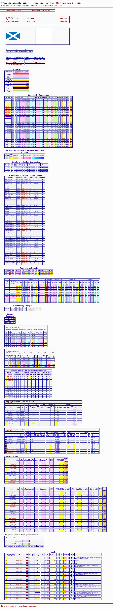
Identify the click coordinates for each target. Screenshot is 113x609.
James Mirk (13, 477)
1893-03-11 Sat (25, 226)
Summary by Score (16, 370)
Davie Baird (9, 413)
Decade (8, 59)
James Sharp (13, 480)
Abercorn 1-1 (10, 389)
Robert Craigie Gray (11, 473)
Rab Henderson (12, 518)
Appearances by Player (11, 429)
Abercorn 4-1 (10, 384)
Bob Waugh (13, 513)
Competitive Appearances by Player (15, 401)
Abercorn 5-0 (10, 387)
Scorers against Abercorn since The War (17, 49)
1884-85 (18, 286)
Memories (26, 5)
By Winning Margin (18, 61)
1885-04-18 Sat (19, 563)
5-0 (48, 574)
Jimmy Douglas (12, 499)
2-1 (48, 582)
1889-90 (18, 292)
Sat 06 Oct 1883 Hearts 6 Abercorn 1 (21, 71)
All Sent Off (9, 64)
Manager (27, 59)
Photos (19, 5)
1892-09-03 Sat (25, 217)
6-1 (48, 558)
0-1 (48, 579)
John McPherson (12, 482)
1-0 (48, 563)
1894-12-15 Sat (25, 185)
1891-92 (18, 296)
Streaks (27, 57)
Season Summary (39, 59)
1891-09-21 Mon (25, 232)
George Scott (10, 415)
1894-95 (18, 300)
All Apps (15, 62)
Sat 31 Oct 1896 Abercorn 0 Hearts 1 (21, 72)
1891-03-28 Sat (25, 234)
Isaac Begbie (10, 419)
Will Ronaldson (12, 511)
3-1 (48, 584)
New (56, 5)
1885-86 (18, 288)
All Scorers (37, 62)
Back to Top (8, 402)
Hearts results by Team (14, 10)
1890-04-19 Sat (25, 181)
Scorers (55, 486)
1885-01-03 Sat (19, 560)
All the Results (17, 64)
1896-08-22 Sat (25, 183)
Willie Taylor (9, 417)
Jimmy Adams (10, 411)
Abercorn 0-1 (10, 391)
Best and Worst (38, 57)
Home (3, 5)
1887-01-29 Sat (25, 235)
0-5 (48, 571)
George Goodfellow (11, 421)
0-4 (48, 568)
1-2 (48, 560)
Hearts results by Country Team (41, 10)
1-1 (48, 576)
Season (15, 59)
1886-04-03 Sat (19, 568)
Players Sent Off (10, 537)
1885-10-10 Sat (25, 230)
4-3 (48, 587)
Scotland (46, 5)
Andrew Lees (13, 509)
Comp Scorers (29, 62)
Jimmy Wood (13, 515)
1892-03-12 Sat (25, 196)
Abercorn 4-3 (10, 385)
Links (60, 5)
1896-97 (18, 301)
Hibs (51, 5)
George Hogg (10, 423)
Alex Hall (14, 478)
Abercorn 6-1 (10, 376)
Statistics (39, 5)
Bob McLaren (13, 470)
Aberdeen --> (64, 18)
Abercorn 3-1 (10, 380)
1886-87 (18, 290)
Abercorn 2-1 (10, 382)
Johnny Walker (12, 475)
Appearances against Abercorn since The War (19, 51)
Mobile (32, 5)
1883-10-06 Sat (25, 179)
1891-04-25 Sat (25, 258)
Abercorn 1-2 (10, 397)
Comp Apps (9, 62)
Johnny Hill (13, 502)
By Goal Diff (9, 61)
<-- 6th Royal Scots (12, 21)
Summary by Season (52, 277)
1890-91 (18, 294)
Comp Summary (18, 57)
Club (7, 5)
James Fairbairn (12, 508)
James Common (12, 516)
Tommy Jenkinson (12, 501)
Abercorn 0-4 (10, 393)
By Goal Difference (12, 327)
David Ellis (13, 471)
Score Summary (29, 61)
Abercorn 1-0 (10, 378)
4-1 (48, 566)
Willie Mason (13, 522)
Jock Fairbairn (10, 409)
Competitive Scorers (11, 456)
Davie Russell (10, 424)
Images (13, 5)
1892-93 (18, 298)
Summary (8, 57)
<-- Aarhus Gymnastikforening (12, 18)
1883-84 (18, 284)
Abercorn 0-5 (10, 395)
